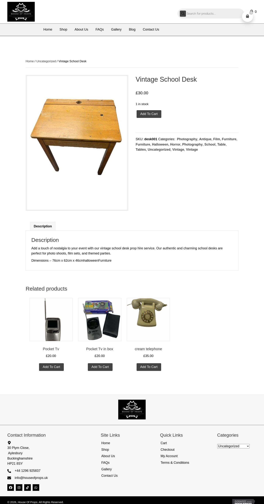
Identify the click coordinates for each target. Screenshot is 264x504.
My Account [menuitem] (169, 456)
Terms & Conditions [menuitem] (175, 462)
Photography (186, 139)
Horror (175, 144)
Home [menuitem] (105, 443)
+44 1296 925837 (28, 471)
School (209, 144)
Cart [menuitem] (164, 443)
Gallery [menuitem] (106, 469)
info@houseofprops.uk (31, 478)
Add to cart (149, 114)
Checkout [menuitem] (168, 449)
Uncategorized (46, 61)
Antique (205, 139)
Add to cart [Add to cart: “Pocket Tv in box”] (100, 367)
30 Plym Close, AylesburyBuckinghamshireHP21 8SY (20, 455)
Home (30, 61)
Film (216, 139)
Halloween (160, 144)
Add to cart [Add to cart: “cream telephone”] (149, 367)
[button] (10, 487)
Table (221, 144)
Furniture (229, 139)
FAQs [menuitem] (105, 462)
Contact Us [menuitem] (109, 475)
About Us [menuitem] (108, 456)
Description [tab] (43, 226)
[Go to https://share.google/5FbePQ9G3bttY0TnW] (46, 442)
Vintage (178, 149)
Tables (141, 149)
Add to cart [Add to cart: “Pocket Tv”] (51, 367)
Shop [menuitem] (105, 449)
